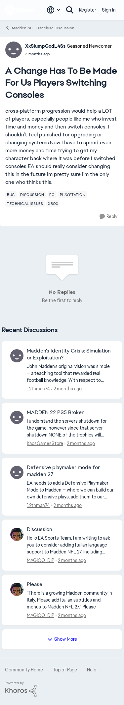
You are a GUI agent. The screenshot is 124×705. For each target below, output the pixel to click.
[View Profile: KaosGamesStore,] (16, 417)
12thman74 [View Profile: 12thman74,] (38, 388)
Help (91, 670)
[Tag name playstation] (72, 194)
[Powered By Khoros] (62, 689)
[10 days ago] (71, 560)
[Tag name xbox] (53, 203)
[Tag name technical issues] (25, 203)
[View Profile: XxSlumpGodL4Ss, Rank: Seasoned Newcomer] (13, 50)
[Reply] (108, 216)
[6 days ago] (66, 505)
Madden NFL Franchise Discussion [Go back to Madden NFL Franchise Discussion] (39, 28)
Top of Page (65, 670)
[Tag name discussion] (32, 194)
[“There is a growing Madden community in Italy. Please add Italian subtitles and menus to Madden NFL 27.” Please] (70, 599)
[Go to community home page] (20, 10)
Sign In (109, 10)
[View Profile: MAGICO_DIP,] (16, 534)
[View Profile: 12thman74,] (16, 355)
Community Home (24, 670)
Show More (62, 639)
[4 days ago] (79, 443)
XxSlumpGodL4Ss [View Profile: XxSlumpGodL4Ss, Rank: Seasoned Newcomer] (45, 46)
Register (87, 10)
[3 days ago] (66, 388)
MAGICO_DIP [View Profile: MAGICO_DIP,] (40, 560)
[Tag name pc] (52, 194)
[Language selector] (53, 9)
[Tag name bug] (11, 194)
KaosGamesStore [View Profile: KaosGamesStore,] (45, 443)
